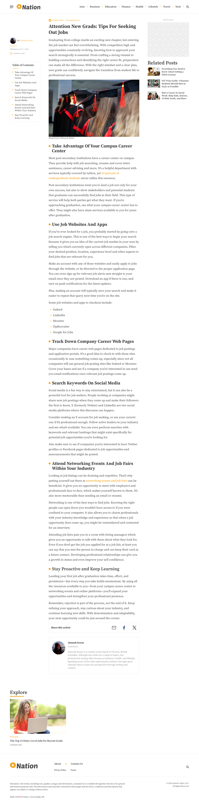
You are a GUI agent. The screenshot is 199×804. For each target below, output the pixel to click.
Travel (166, 6)
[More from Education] (38, 736)
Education (110, 6)
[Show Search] (187, 7)
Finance (126, 6)
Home (50, 20)
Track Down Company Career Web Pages (26, 91)
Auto (82, 6)
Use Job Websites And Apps (25, 84)
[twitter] (134, 628)
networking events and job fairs (106, 481)
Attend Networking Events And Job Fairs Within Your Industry (25, 107)
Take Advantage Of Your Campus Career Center (25, 75)
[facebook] (124, 628)
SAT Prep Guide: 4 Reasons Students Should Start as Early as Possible (175, 83)
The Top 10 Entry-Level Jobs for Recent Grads (36, 740)
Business (95, 6)
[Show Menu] (12, 7)
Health (139, 6)
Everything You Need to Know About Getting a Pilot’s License (173, 71)
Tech (178, 6)
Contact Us (77, 764)
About (57, 764)
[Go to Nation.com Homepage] (25, 6)
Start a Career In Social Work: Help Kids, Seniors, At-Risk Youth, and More (175, 95)
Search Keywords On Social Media (25, 99)
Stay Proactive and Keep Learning (24, 116)
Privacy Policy (60, 770)
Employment (73, 20)
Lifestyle (153, 6)
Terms (73, 770)
